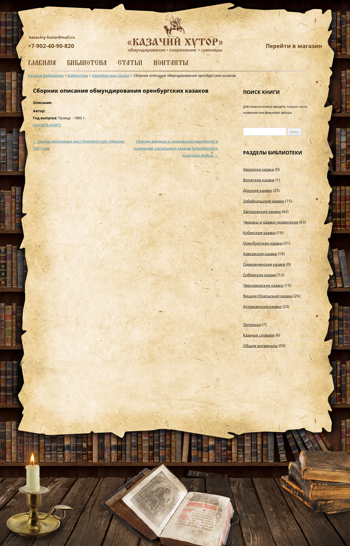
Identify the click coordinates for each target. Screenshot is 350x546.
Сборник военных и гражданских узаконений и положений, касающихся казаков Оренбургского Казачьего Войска (176, 148)
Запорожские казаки (262, 211)
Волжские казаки (259, 179)
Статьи (130, 62)
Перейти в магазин (294, 45)
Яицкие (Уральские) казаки (268, 295)
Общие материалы (260, 345)
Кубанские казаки (259, 232)
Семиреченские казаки (264, 264)
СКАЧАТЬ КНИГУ (47, 125)
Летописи (252, 324)
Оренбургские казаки (263, 243)
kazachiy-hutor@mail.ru (52, 37)
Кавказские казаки (260, 253)
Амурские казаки (258, 169)
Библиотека (87, 62)
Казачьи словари (259, 335)
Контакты (170, 62)
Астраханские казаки (262, 306)
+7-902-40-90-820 (51, 45)
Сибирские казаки (260, 274)
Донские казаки (257, 190)
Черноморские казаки (263, 285)
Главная (42, 62)
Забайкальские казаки (263, 200)
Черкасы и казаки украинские (270, 222)
